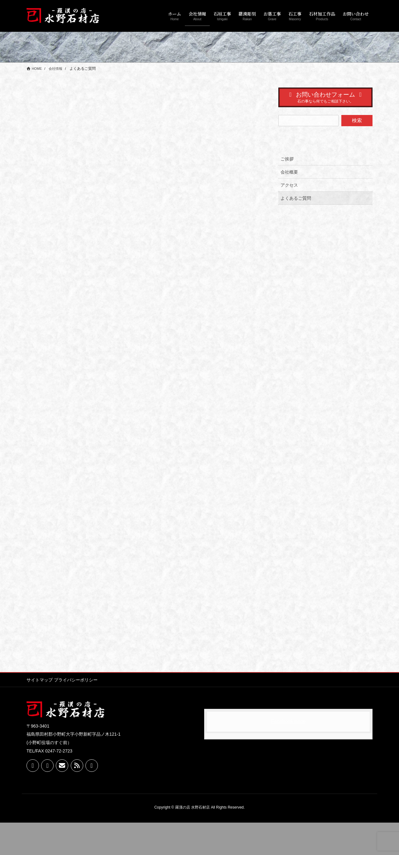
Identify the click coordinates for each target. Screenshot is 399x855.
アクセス (289, 185)
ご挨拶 (287, 158)
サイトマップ (39, 712)
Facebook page (288, 754)
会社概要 (289, 172)
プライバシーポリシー (79, 712)
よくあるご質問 (296, 198)
